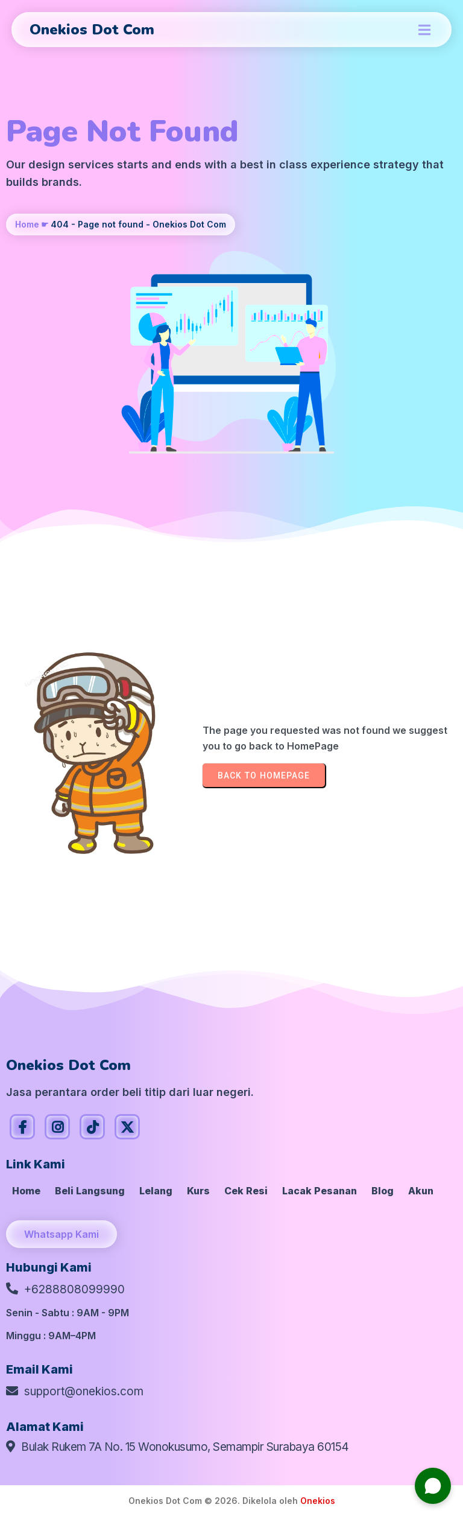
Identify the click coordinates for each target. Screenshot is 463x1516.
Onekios (317, 1500)
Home (27, 224)
